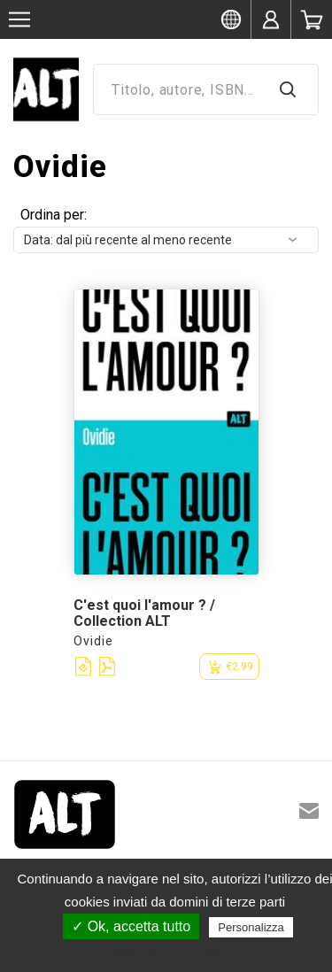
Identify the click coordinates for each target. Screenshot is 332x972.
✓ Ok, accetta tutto (131, 926)
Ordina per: (53, 214)
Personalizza (250, 927)
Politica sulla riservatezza (174, 952)
